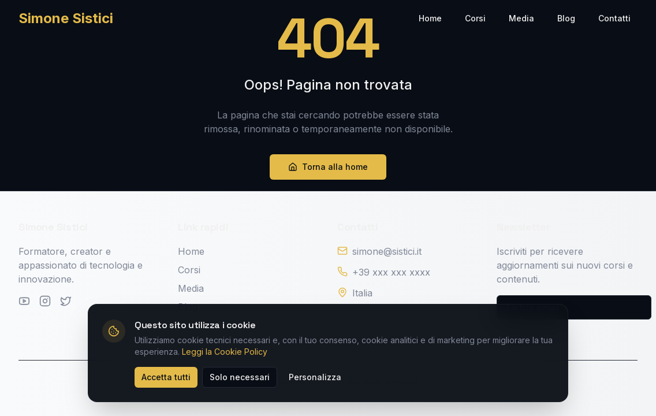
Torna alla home (328, 167)
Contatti (614, 18)
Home (430, 18)
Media (521, 18)
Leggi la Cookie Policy (224, 351)
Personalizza (315, 377)
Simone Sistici (65, 18)
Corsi (475, 18)
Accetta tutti (166, 377)
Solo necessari (240, 377)
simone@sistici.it (387, 251)
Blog (566, 18)
